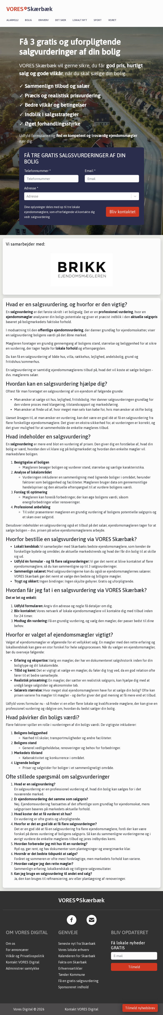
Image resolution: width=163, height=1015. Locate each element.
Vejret (112, 20)
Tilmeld (134, 967)
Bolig (28, 20)
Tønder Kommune (71, 974)
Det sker (60, 20)
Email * (90, 171)
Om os (10, 943)
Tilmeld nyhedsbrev (140, 1008)
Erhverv (44, 20)
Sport (98, 20)
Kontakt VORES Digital (22, 962)
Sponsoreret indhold (73, 987)
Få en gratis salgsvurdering (78, 981)
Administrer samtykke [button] (22, 968)
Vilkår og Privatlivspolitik (25, 956)
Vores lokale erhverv (73, 950)
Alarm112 (12, 20)
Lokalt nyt (80, 20)
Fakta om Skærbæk (72, 962)
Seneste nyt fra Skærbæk (77, 943)
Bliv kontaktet (122, 211)
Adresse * (31, 188)
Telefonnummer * (37, 171)
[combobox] (26, 196)
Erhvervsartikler (70, 968)
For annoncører (17, 950)
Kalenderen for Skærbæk (76, 956)
